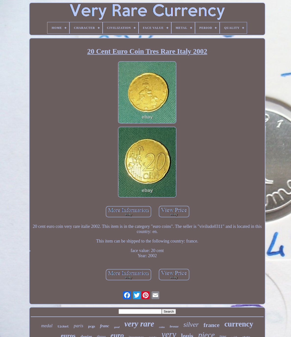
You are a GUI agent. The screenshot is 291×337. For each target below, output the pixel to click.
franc (104, 326)
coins (162, 327)
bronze (174, 326)
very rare (139, 323)
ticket (63, 326)
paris (78, 325)
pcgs (91, 326)
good (116, 327)
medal (46, 325)
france (211, 325)
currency (238, 324)
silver (191, 324)
